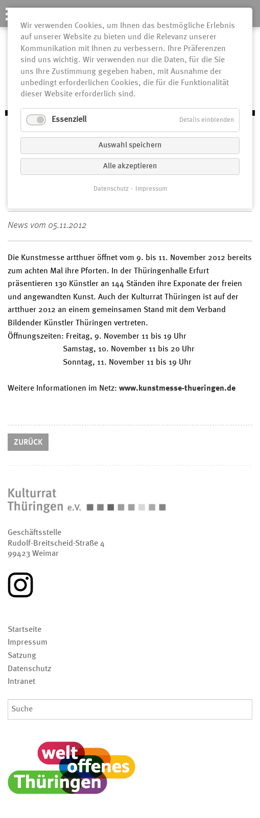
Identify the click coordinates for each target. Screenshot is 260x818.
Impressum (151, 189)
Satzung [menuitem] (22, 656)
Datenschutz (111, 189)
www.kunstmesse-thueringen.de (177, 389)
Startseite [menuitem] (24, 630)
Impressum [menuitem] (28, 642)
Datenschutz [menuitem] (29, 669)
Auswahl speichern (130, 145)
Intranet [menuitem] (21, 682)
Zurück (28, 443)
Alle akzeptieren (130, 166)
